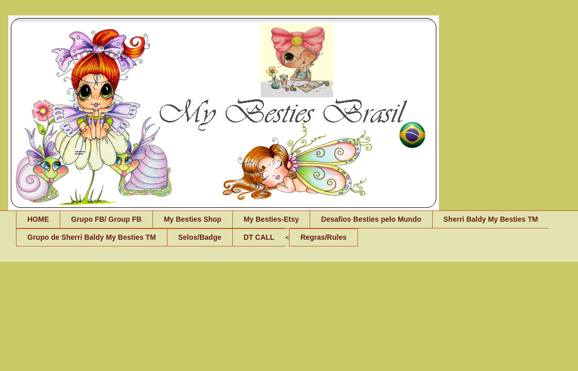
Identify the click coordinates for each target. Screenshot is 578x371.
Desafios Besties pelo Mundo (371, 219)
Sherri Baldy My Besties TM (491, 219)
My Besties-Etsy (271, 219)
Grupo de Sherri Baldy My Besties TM (91, 237)
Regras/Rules (323, 237)
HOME (38, 219)
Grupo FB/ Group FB (106, 219)
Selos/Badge (200, 237)
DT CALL (259, 237)
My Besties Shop (193, 219)
